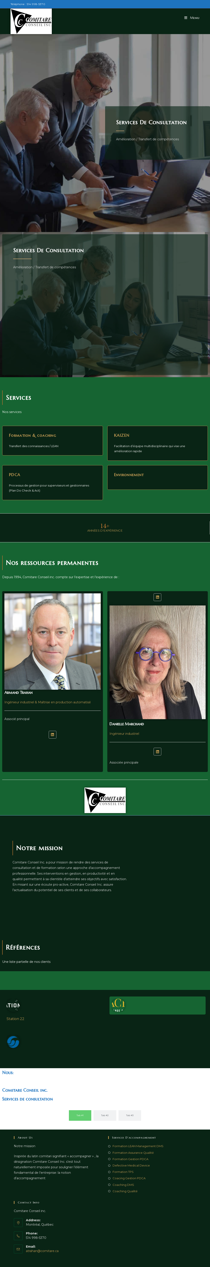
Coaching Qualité (125, 1191)
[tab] (80, 1115)
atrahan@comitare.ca (42, 1251)
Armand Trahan (18, 692)
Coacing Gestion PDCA (129, 1178)
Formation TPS (123, 1172)
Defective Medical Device (131, 1165)
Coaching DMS (123, 1185)
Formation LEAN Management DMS (138, 1146)
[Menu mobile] (191, 18)
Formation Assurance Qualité (133, 1152)
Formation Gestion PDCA (130, 1159)
